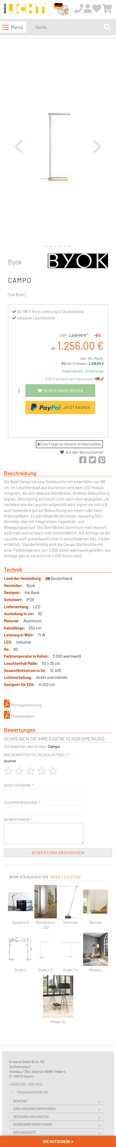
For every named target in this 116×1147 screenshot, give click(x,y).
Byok (15, 218)
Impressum (22, 1112)
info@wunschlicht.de (32, 1048)
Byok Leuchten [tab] (66, 834)
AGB (16, 1104)
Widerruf (21, 1097)
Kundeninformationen (32, 1081)
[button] (18, 124)
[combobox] (68, 27)
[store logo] (24, 9)
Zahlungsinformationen (34, 1065)
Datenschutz (24, 1089)
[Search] (107, 27)
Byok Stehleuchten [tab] (29, 834)
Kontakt (20, 1057)
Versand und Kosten (31, 1073)
